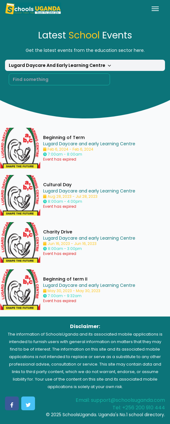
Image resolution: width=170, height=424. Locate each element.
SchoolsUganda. (79, 415)
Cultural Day (57, 185)
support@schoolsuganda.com (128, 400)
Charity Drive (57, 232)
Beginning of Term (64, 137)
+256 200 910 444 (143, 407)
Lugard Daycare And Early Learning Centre (61, 65)
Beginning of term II (65, 279)
